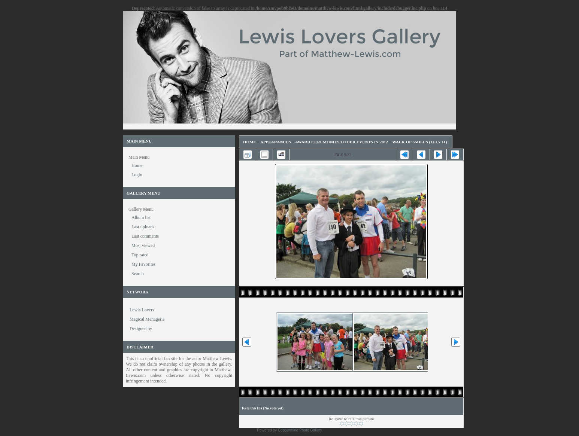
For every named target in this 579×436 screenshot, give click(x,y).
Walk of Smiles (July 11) (419, 142)
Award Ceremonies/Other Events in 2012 (341, 142)
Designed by (141, 328)
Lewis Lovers (142, 309)
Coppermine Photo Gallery (300, 430)
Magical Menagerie (147, 319)
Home (249, 142)
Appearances (275, 142)
